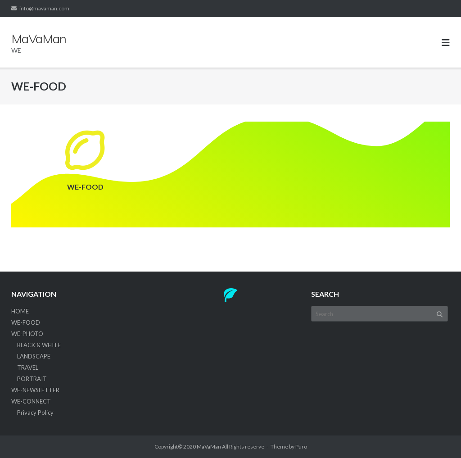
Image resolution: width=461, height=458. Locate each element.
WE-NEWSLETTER (35, 390)
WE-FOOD (25, 322)
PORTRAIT (32, 378)
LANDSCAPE (33, 356)
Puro (301, 446)
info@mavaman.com (44, 8)
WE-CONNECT (31, 401)
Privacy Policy (35, 412)
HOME (20, 311)
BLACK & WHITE (39, 345)
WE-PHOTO (27, 333)
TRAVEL (27, 367)
